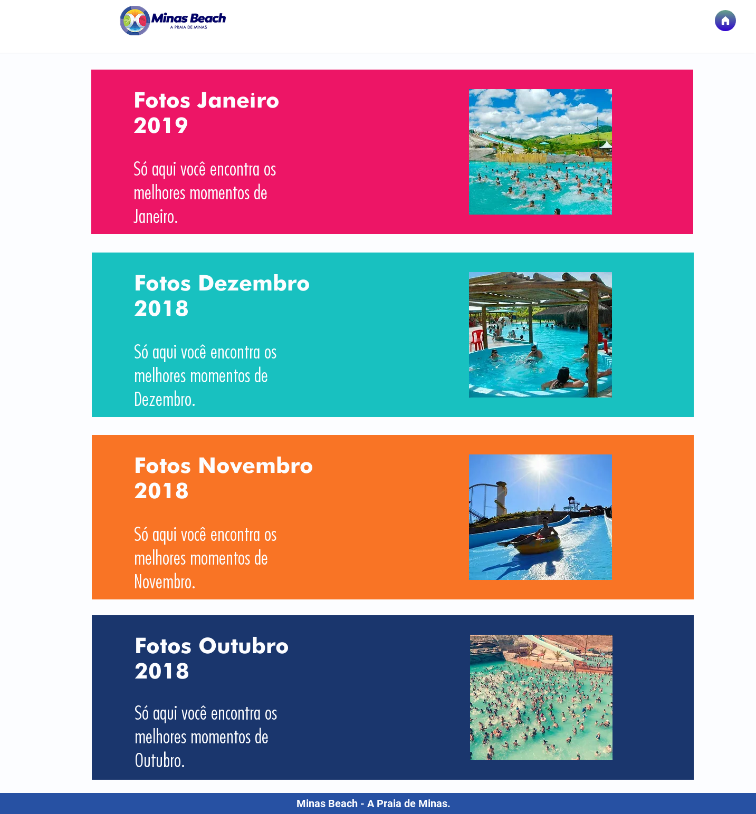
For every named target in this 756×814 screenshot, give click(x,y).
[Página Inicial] (725, 20)
